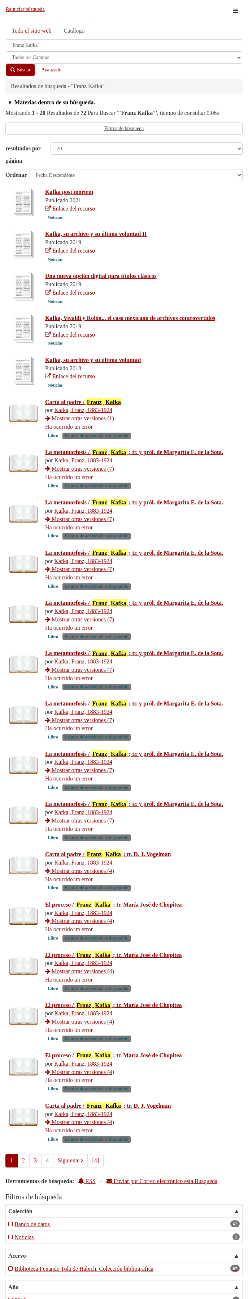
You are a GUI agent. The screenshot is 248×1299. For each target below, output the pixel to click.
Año (13, 1287)
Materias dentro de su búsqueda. (51, 102)
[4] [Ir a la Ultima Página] (95, 1160)
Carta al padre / (83, 401)
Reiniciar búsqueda (25, 9)
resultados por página (23, 154)
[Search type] (124, 57)
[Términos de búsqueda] (124, 45)
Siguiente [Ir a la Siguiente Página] (70, 1160)
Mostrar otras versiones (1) (79, 418)
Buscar (20, 69)
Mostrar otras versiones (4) (79, 871)
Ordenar (16, 175)
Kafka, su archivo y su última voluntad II (96, 234)
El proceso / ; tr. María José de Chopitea (113, 904)
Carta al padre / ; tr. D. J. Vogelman (108, 854)
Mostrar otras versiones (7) (79, 469)
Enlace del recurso (70, 208)
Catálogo (74, 31)
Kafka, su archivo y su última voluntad (93, 360)
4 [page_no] (47, 1160)
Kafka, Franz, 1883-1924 (83, 410)
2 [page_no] (23, 1160)
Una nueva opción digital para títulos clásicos (100, 276)
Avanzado (51, 69)
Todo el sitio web (31, 31)
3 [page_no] (35, 1160)
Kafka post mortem (69, 192)
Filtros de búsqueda (124, 128)
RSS (86, 1181)
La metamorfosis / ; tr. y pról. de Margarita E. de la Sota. (134, 452)
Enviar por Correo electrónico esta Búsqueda (161, 1181)
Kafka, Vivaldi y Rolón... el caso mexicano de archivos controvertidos (130, 318)
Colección (20, 1211)
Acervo (17, 1256)
